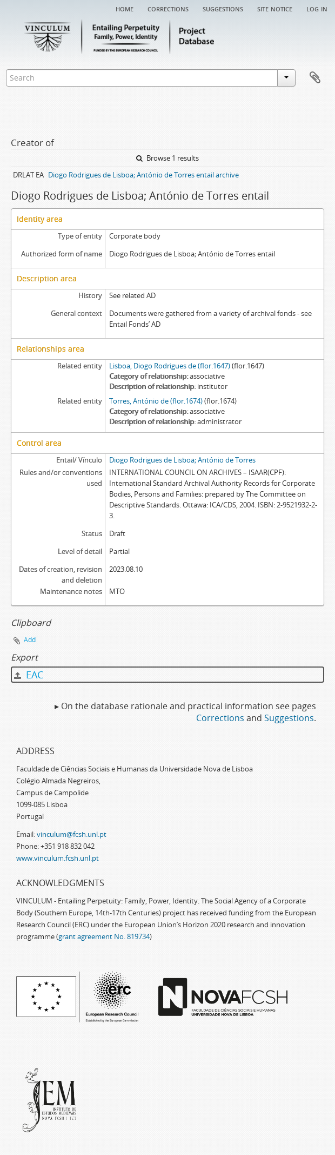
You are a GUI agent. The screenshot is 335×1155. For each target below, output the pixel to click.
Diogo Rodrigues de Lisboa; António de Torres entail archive (143, 175)
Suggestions (223, 8)
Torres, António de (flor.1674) (156, 401)
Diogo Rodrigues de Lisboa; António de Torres (182, 460)
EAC (28, 674)
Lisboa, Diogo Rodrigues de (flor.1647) (169, 366)
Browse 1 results (167, 158)
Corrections (168, 8)
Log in (316, 8)
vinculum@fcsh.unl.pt (71, 834)
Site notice (274, 8)
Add (30, 639)
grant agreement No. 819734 (104, 936)
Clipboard (315, 77)
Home (124, 8)
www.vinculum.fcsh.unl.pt (57, 858)
